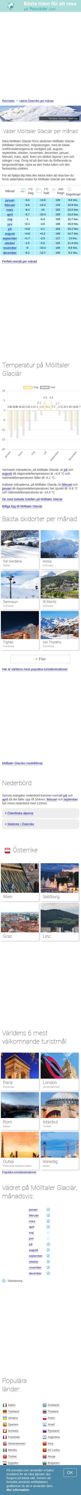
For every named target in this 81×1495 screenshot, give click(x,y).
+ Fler (40, 659)
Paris (8, 1082)
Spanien (13, 1424)
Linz (47, 936)
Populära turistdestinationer (19, 1172)
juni (10, 224)
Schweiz (13, 1430)
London (50, 1082)
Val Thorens (52, 642)
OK (70, 1472)
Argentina (54, 1437)
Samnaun (10, 602)
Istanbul (50, 1121)
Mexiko (12, 1450)
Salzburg (51, 896)
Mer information (17, 1490)
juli (10, 229)
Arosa (47, 561)
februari (10, 205)
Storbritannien (51, 1087)
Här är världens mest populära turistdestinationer (35, 669)
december (9, 253)
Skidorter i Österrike (20, 824)
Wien (7, 896)
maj (9, 219)
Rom (7, 1121)
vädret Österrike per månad (36, 100)
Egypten (13, 1462)
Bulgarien (54, 1462)
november (9, 248)
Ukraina (13, 1417)
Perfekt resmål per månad (19, 261)
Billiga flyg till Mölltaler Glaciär (22, 506)
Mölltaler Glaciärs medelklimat (22, 763)
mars (9, 210)
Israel (51, 1424)
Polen (51, 1417)
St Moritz (49, 602)
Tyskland (13, 1411)
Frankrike (8, 1087)
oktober (10, 243)
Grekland (53, 1405)
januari (9, 200)
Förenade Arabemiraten (17, 1166)
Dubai (8, 1161)
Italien (6, 1126)
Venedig (50, 1161)
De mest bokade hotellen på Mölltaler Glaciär (32, 499)
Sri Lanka (54, 1450)
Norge (51, 1456)
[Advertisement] (40, 56)
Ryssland (53, 1430)
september (10, 238)
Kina (50, 1443)
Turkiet (47, 1126)
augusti (10, 233)
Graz (7, 936)
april (10, 214)
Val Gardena (12, 561)
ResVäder (8, 100)
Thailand (53, 1411)
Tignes (8, 642)
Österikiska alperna (20, 813)
